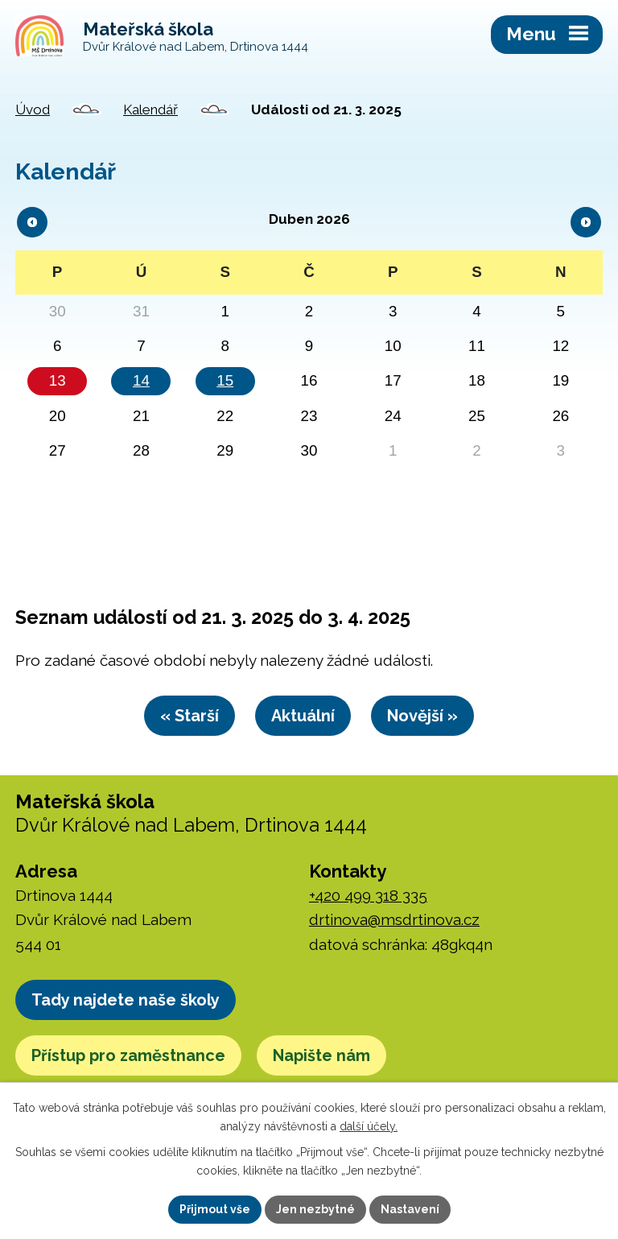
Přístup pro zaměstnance (128, 1055)
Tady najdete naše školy (125, 1000)
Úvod (32, 109)
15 (224, 380)
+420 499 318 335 (368, 895)
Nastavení (410, 1209)
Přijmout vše (214, 1209)
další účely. (369, 1126)
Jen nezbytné (315, 1209)
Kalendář (150, 109)
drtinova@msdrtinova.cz (394, 919)
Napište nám (321, 1055)
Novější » (422, 715)
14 (141, 380)
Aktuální (303, 715)
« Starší (189, 715)
